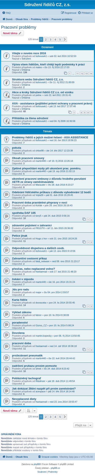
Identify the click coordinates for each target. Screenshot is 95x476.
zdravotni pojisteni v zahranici (32, 225)
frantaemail (41, 271)
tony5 (38, 215)
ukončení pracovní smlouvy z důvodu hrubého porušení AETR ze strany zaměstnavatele (49, 180)
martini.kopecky (44, 335)
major (38, 292)
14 (91, 73)
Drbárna (26, 70)
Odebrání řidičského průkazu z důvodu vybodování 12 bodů (51, 192)
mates (39, 67)
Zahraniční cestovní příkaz (29, 258)
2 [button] (46, 39)
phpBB (37, 464)
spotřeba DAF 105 (24, 212)
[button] (65, 39)
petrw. (39, 95)
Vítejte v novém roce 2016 (29, 53)
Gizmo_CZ (41, 325)
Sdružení (26, 58)
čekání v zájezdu (23, 279)
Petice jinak (19, 235)
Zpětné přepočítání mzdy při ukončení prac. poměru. (46, 168)
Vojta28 (39, 195)
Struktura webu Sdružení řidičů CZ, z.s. (38, 79)
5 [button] (60, 39)
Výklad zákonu (21, 312)
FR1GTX (40, 228)
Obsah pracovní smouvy (28, 158)
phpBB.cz (55, 468)
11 (77, 73)
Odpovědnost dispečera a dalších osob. (38, 248)
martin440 (41, 161)
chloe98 (40, 150)
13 (86, 73)
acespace (40, 391)
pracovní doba (21, 343)
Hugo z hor (41, 238)
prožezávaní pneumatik (27, 355)
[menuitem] (6, 12)
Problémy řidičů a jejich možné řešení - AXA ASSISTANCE (50, 137)
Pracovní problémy (18, 27)
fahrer (39, 315)
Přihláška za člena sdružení (30, 118)
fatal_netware (43, 261)
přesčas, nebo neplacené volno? (33, 268)
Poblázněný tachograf (26, 378)
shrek (38, 368)
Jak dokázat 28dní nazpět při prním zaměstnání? (44, 388)
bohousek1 (41, 56)
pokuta (16, 147)
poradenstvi (20, 322)
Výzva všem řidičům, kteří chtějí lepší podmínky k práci (48, 64)
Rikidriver (40, 381)
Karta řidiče (19, 299)
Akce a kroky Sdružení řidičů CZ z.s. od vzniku (42, 92)
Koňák (39, 205)
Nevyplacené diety (24, 398)
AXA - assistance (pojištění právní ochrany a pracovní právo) (52, 103)
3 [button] (50, 39)
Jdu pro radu (20, 289)
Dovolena (18, 332)
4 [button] (55, 39)
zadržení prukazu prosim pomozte (34, 365)
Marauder (40, 184)
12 (82, 73)
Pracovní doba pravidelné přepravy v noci (39, 202)
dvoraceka (41, 302)
